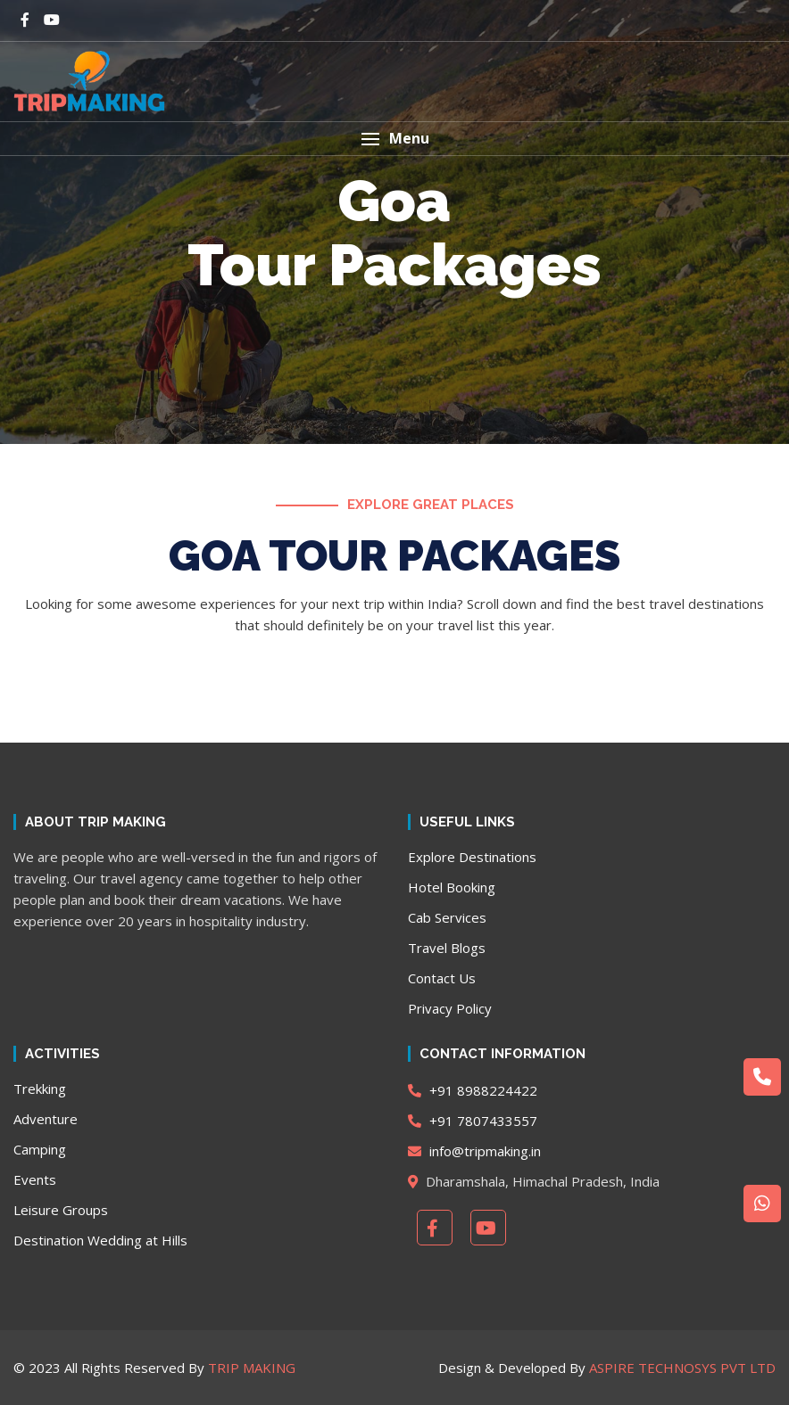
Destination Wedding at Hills (100, 1240)
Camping (39, 1149)
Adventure (45, 1119)
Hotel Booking (451, 887)
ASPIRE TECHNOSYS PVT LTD (682, 1367)
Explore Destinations (472, 857)
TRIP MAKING (251, 1367)
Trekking (39, 1088)
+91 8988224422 (472, 1090)
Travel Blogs (447, 948)
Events (34, 1179)
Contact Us (442, 978)
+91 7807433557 (472, 1121)
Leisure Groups (60, 1210)
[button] (394, 138)
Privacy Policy (450, 1008)
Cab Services (447, 917)
